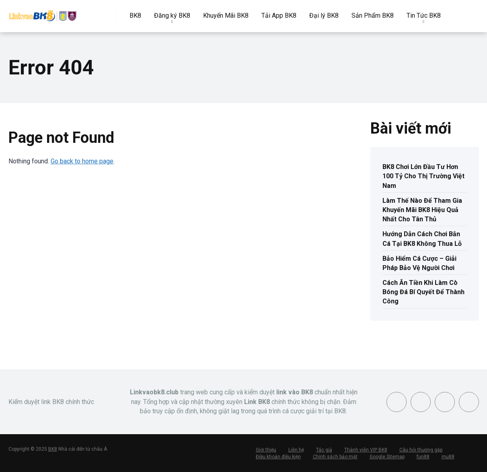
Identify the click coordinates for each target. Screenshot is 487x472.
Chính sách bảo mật (335, 457)
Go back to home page (82, 161)
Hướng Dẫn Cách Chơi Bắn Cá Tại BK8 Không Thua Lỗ (422, 238)
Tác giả (324, 450)
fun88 (423, 457)
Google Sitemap (387, 457)
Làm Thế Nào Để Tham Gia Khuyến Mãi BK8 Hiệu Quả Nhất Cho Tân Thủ (422, 210)
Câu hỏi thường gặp (420, 450)
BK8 (135, 15)
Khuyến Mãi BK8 (226, 15)
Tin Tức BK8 (424, 15)
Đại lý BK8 (324, 15)
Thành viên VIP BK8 (365, 450)
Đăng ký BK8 (172, 15)
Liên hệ (296, 450)
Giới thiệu (266, 450)
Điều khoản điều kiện (278, 457)
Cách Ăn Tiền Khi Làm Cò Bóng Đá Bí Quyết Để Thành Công (423, 292)
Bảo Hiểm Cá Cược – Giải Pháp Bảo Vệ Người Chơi (419, 263)
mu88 (448, 457)
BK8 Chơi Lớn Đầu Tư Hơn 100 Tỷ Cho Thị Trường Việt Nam (423, 176)
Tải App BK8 (278, 15)
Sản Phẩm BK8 (372, 15)
